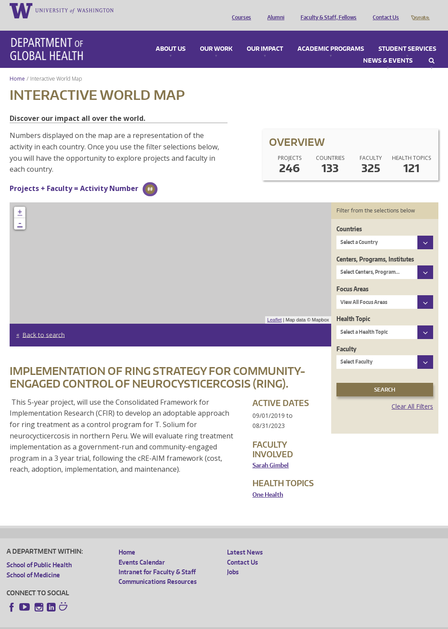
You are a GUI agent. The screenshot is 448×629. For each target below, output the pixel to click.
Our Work (216, 37)
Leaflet (274, 307)
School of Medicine (33, 562)
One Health (267, 482)
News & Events (388, 49)
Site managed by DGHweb (210, 622)
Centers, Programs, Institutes (375, 247)
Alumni (273, 10)
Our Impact (265, 37)
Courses (239, 10)
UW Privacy (122, 622)
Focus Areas (352, 276)
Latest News (245, 540)
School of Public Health (39, 552)
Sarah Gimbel (270, 453)
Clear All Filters (412, 394)
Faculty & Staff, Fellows (326, 10)
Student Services (407, 37)
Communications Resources (158, 569)
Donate (419, 10)
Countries (349, 216)
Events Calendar (142, 550)
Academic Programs (331, 37)
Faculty (346, 336)
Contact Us (384, 10)
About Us (171, 37)
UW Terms (158, 622)
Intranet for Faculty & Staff (157, 559)
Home (17, 66)
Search (431, 48)
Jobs (233, 559)
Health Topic (353, 306)
